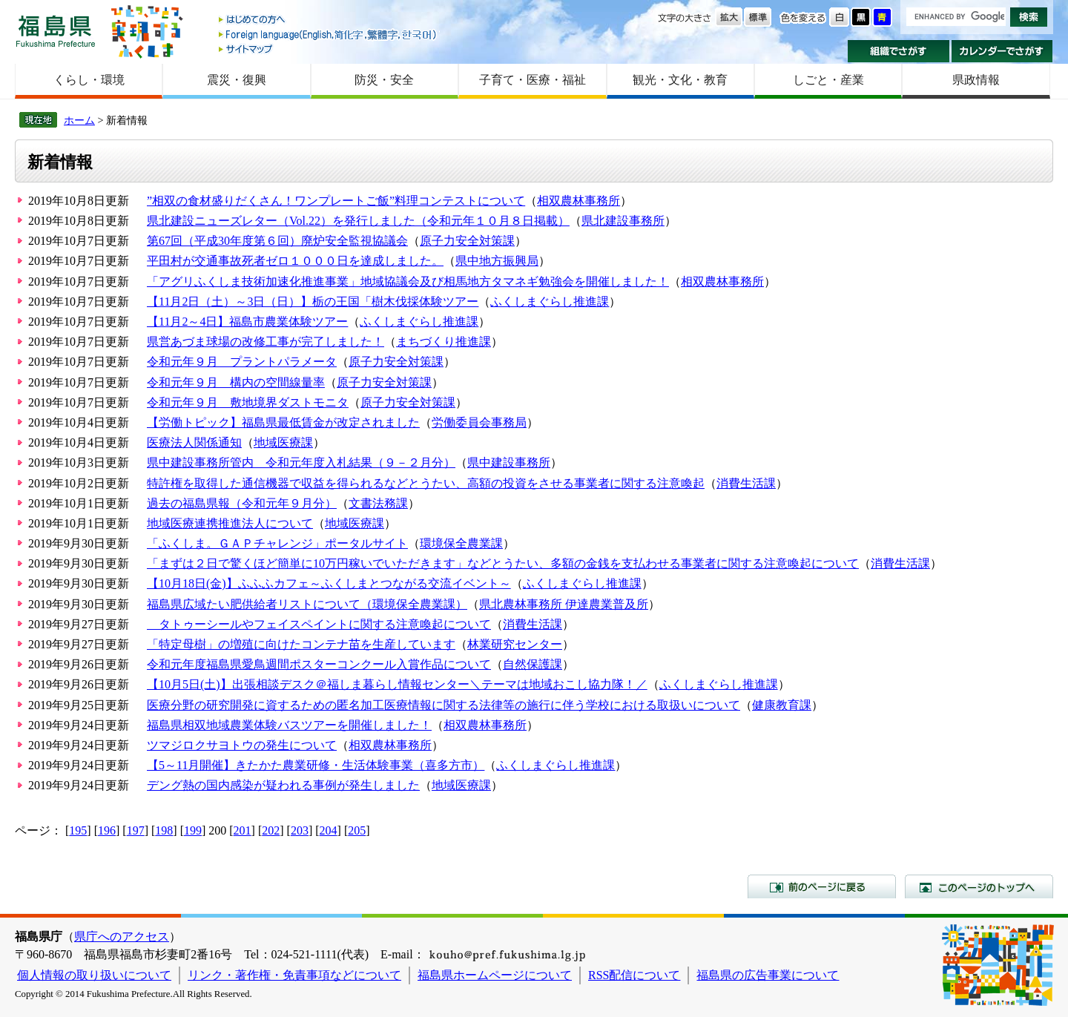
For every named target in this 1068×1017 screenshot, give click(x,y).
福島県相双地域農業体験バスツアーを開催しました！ (289, 725)
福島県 (55, 30)
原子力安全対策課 (467, 240)
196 (107, 830)
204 (328, 830)
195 (78, 830)
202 (271, 830)
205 (357, 830)
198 (164, 830)
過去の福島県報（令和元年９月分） (242, 503)
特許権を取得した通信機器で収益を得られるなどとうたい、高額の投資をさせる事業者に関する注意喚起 (426, 483)
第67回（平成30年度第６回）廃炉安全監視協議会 (277, 240)
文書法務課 (378, 503)
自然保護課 (532, 664)
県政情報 (976, 79)
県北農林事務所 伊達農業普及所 (563, 604)
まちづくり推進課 (443, 341)
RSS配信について (634, 975)
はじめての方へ (328, 20)
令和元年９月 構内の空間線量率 (236, 382)
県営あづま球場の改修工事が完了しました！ (265, 341)
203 (300, 830)
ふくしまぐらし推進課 (549, 301)
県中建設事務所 (508, 462)
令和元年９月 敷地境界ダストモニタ (248, 402)
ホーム (79, 120)
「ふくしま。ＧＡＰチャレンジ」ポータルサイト (277, 543)
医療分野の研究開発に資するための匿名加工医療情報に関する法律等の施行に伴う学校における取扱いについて (443, 705)
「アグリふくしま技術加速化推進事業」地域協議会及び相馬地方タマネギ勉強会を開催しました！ (408, 281)
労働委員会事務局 (479, 422)
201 (242, 830)
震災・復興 (236, 79)
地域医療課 (283, 442)
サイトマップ (328, 49)
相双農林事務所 (578, 200)
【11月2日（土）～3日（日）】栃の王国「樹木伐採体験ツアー (312, 301)
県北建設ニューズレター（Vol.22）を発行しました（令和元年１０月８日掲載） (358, 220)
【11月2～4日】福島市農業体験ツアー (247, 321)
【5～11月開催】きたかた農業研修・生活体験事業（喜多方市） (315, 765)
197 (136, 830)
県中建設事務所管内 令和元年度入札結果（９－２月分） (301, 462)
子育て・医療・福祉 (532, 79)
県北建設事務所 (623, 220)
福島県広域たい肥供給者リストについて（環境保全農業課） (307, 604)
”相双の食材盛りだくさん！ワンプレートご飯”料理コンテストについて (336, 200)
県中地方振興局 (496, 260)
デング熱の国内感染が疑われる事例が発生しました (283, 785)
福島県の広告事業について (767, 975)
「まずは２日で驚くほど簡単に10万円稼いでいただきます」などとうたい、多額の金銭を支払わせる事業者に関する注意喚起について (503, 563)
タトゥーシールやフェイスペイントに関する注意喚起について (319, 624)
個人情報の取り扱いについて (94, 975)
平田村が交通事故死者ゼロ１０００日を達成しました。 (295, 260)
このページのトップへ (979, 886)
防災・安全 (384, 79)
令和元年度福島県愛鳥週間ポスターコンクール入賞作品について (319, 664)
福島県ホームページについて (495, 975)
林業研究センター (514, 644)
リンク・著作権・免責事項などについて (294, 975)
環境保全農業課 (461, 543)
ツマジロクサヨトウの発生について (242, 745)
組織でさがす (898, 51)
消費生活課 (746, 483)
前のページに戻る (822, 886)
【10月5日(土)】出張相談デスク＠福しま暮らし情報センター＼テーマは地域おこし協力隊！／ (397, 684)
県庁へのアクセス (121, 936)
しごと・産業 (828, 79)
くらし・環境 (89, 79)
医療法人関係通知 (194, 442)
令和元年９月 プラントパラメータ (242, 361)
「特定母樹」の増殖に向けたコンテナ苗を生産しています (301, 644)
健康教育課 (781, 705)
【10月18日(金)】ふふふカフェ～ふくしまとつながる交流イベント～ (329, 583)
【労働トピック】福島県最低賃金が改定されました (283, 422)
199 (193, 830)
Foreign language (328, 34)
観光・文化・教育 (680, 79)
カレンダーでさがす (1002, 51)
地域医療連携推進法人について (230, 523)
